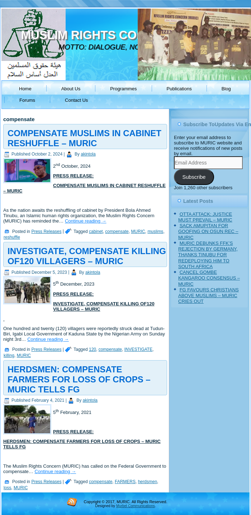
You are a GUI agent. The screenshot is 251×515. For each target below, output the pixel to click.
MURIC (138, 231)
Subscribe (193, 177)
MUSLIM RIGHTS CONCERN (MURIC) (124, 35)
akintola (88, 154)
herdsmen (147, 481)
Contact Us (76, 100)
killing (9, 355)
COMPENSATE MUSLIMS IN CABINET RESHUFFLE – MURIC (84, 138)
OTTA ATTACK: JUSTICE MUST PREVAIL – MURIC (205, 217)
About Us (70, 88)
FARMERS (125, 481)
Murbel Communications (135, 506)
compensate (116, 231)
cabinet (96, 231)
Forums (27, 100)
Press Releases (46, 231)
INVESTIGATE (138, 349)
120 (92, 349)
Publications (179, 88)
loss (7, 487)
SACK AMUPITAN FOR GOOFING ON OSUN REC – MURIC (208, 231)
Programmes (123, 88)
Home (25, 88)
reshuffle (12, 237)
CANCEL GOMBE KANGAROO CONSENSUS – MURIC (209, 278)
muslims (155, 231)
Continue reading (85, 221)
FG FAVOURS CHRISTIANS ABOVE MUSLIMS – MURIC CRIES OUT (208, 295)
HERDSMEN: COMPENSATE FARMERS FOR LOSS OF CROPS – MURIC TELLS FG (79, 379)
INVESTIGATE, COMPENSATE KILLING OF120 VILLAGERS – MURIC (87, 256)
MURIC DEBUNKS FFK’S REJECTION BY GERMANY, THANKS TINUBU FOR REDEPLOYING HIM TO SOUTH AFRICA (208, 254)
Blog (226, 88)
